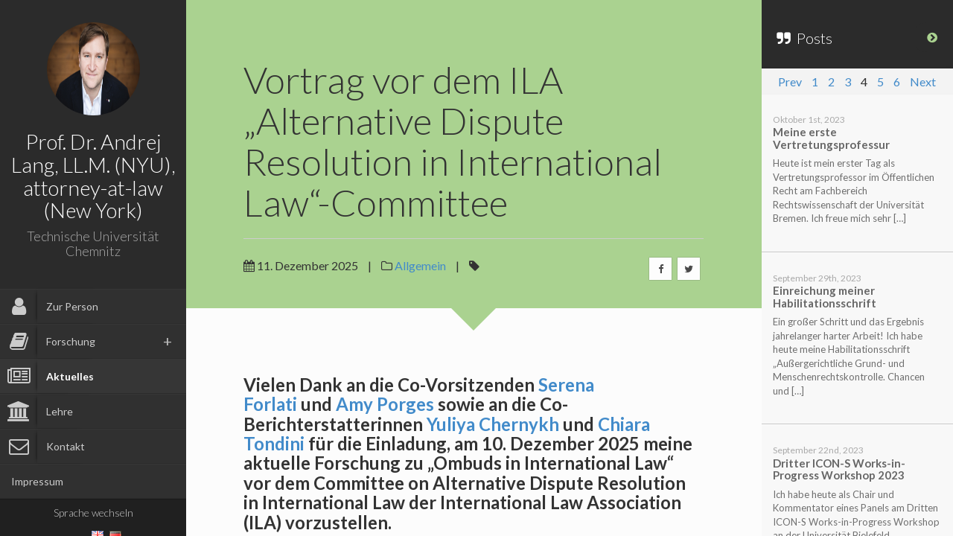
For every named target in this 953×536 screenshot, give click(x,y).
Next (923, 81)
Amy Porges (385, 404)
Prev (790, 81)
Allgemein (420, 265)
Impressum (37, 481)
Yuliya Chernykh (493, 424)
